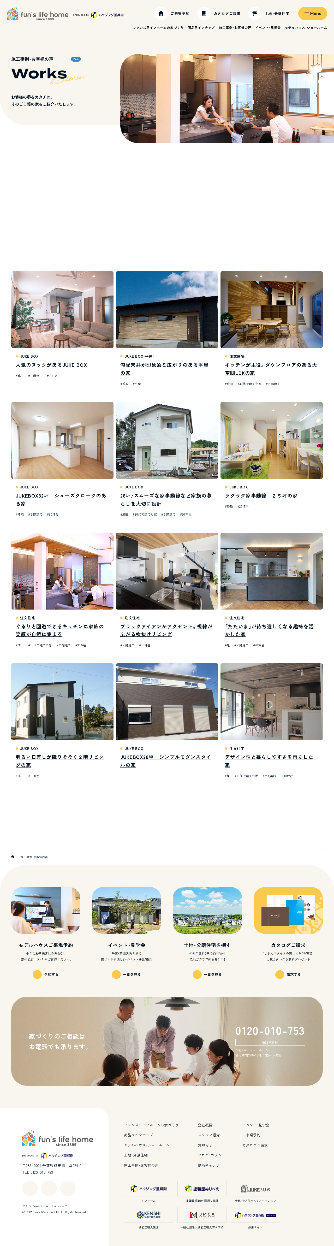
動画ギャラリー (210, 1165)
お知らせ (205, 1145)
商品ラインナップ (201, 27)
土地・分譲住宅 (136, 1155)
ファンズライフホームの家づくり (158, 27)
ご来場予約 (251, 1135)
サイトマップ (59, 1206)
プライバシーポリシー (35, 1206)
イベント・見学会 (268, 27)
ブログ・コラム (210, 1155)
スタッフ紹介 (209, 1135)
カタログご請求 (255, 1145)
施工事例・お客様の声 (235, 27)
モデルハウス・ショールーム (306, 27)
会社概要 (205, 1125)
